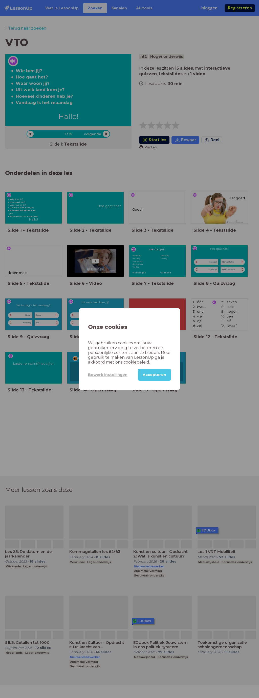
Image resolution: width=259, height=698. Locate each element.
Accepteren (154, 374)
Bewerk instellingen (107, 374)
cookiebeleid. (136, 362)
